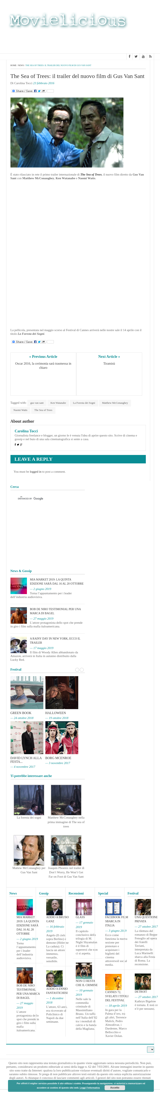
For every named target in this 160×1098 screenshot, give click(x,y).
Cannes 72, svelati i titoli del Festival (116, 996)
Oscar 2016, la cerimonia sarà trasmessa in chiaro (43, 365)
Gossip (43, 893)
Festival (133, 893)
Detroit (141, 991)
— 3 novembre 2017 (57, 763)
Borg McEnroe (58, 758)
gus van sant (37, 402)
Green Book (21, 713)
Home (13, 65)
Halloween (55, 713)
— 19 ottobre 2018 (56, 718)
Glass (80, 917)
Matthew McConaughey (115, 402)
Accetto (114, 1087)
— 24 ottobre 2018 (21, 718)
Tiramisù (109, 363)
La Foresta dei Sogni (84, 402)
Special (103, 893)
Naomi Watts (21, 410)
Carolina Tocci (26, 431)
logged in (35, 471)
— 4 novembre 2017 (22, 766)
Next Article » (109, 356)
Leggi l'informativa (90, 1087)
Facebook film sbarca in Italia (116, 921)
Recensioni (76, 893)
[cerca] (44, 498)
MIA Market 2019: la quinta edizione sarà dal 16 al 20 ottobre (28, 925)
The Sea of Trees (91, 174)
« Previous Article (43, 356)
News (21, 65)
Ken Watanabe (58, 402)
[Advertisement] (121, 40)
